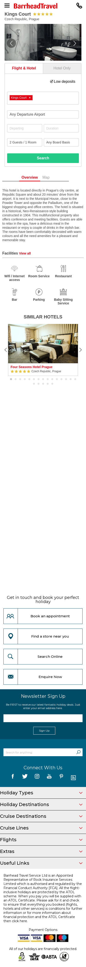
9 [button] (47, 379)
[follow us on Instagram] (37, 778)
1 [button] (11, 379)
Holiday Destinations (41, 804)
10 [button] (52, 379)
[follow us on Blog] (73, 778)
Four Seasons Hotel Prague (32, 367)
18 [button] (43, 384)
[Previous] (5, 350)
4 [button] (24, 379)
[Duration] (61, 128)
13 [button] (66, 379)
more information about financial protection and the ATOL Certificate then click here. (39, 917)
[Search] (78, 752)
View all (25, 253)
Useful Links (41, 863)
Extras (41, 851)
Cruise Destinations (41, 816)
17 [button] (38, 384)
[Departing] (24, 128)
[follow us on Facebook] (13, 778)
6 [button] (34, 379)
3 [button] (20, 379)
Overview (37, 177)
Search (43, 158)
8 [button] (43, 379)
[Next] (80, 350)
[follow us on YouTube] (49, 778)
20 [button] (52, 384)
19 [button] (47, 384)
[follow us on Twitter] (25, 778)
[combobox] (43, 98)
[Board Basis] (61, 142)
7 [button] (38, 379)
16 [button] (34, 384)
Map (53, 177)
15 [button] (75, 379)
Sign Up (44, 730)
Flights (41, 839)
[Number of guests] (24, 142)
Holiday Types (41, 792)
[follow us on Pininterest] (61, 778)
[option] (43, 350)
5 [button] (29, 379)
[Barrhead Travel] (43, 6)
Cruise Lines (41, 828)
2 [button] (15, 379)
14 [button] (70, 379)
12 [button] (61, 379)
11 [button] (57, 379)
